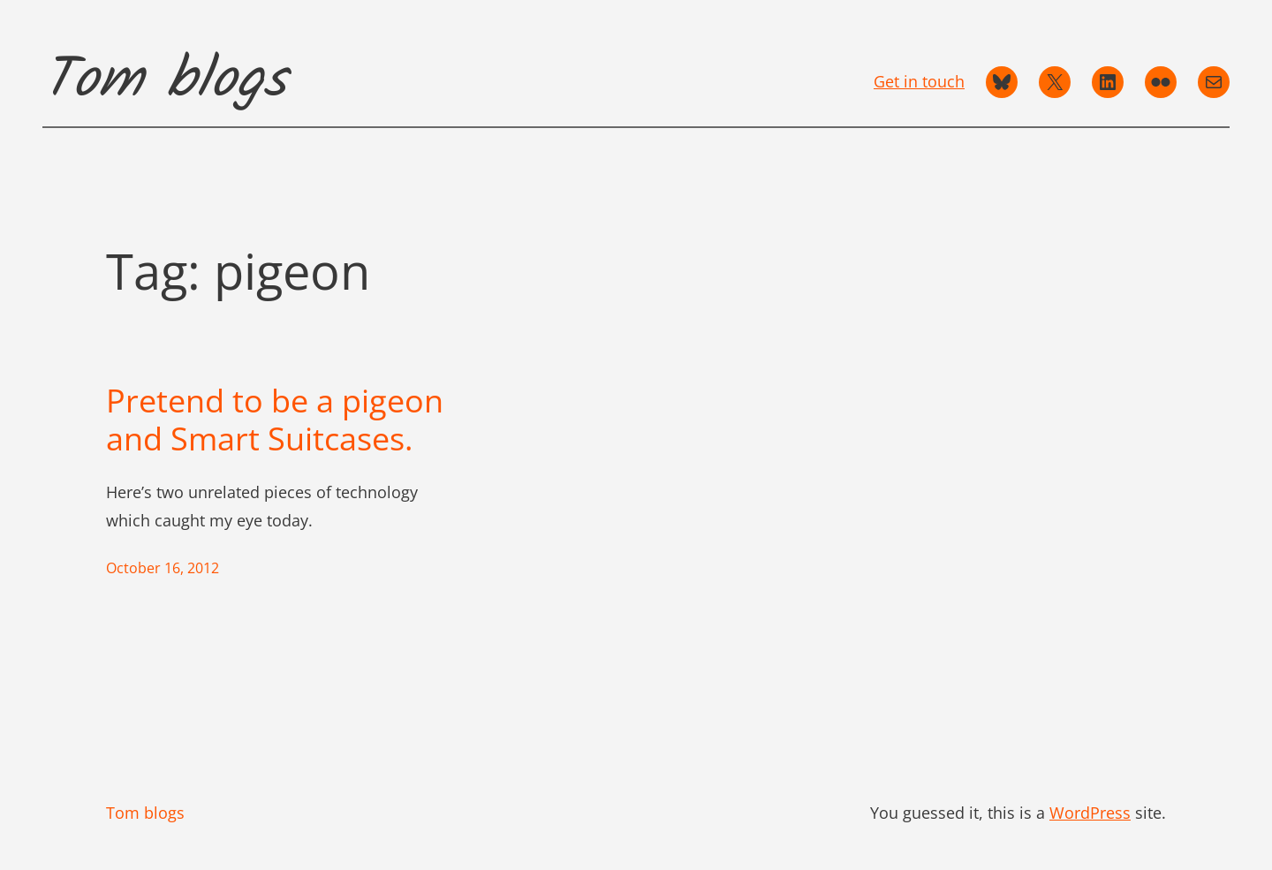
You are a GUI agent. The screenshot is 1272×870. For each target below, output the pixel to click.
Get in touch (919, 81)
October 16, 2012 (162, 568)
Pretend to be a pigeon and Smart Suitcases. (274, 420)
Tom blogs (164, 81)
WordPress (1090, 812)
